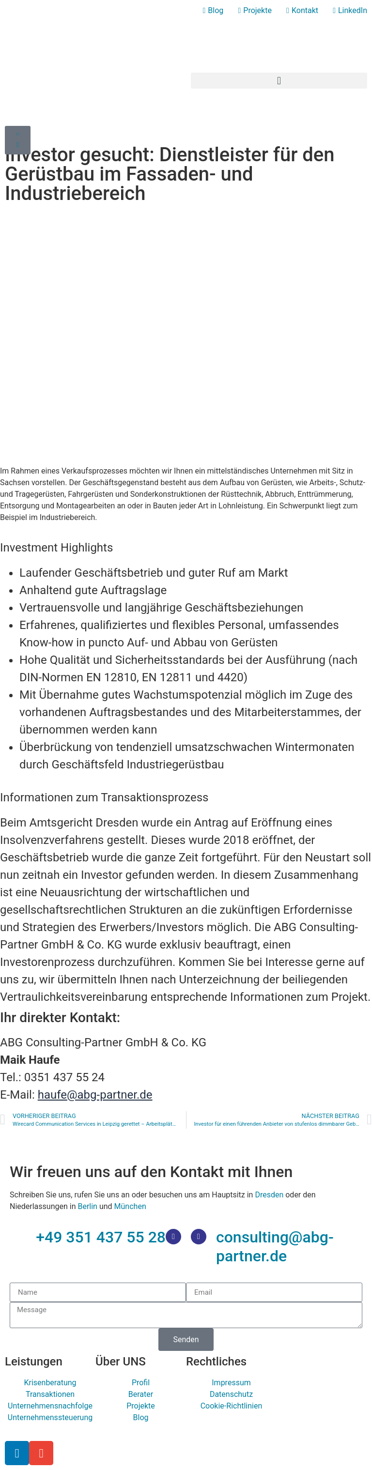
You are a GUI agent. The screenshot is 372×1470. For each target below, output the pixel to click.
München (130, 1206)
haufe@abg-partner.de (95, 1095)
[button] (279, 81)
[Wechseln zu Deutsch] (354, 25)
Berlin (87, 1206)
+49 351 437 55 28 (101, 1237)
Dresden (269, 1194)
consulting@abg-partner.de (275, 1246)
